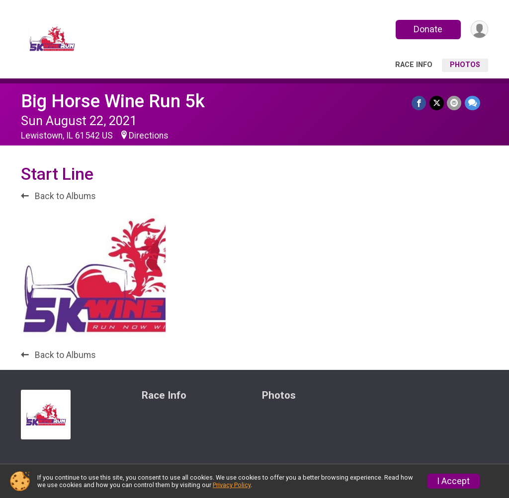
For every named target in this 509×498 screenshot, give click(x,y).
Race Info (413, 65)
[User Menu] (479, 29)
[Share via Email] (454, 103)
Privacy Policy (232, 485)
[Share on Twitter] (437, 103)
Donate (427, 29)
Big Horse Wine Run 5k (113, 101)
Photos (465, 65)
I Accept (453, 481)
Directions (149, 136)
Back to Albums (58, 196)
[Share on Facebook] (420, 103)
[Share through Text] (472, 103)
